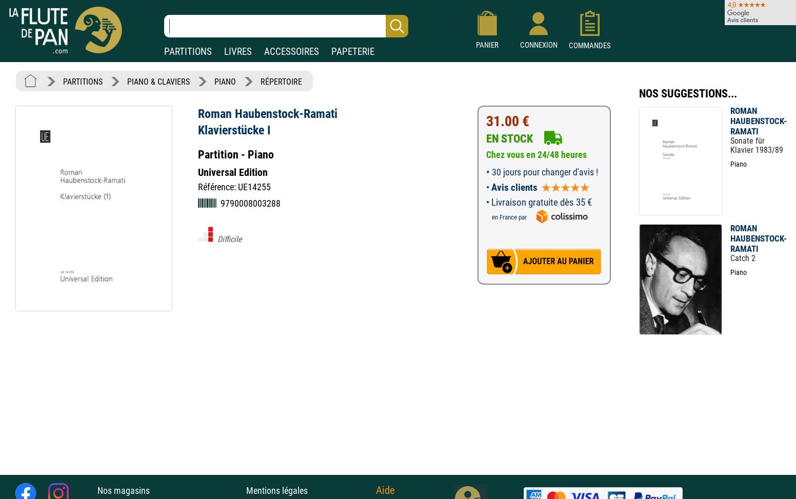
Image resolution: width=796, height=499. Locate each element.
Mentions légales (277, 490)
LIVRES (238, 51)
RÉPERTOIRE (281, 82)
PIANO (225, 82)
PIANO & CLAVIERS (158, 82)
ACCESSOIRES (291, 51)
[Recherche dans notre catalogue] (286, 26)
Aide (385, 490)
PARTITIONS (188, 51)
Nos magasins (123, 490)
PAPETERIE (352, 51)
